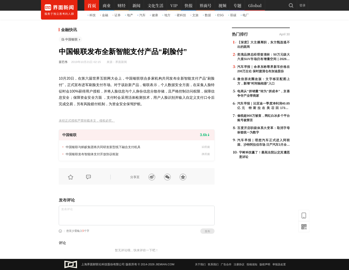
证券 (117, 15)
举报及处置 (279, 264)
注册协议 (239, 264)
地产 (129, 15)
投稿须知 (252, 264)
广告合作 (226, 264)
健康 (154, 15)
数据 (207, 15)
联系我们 (213, 264)
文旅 (195, 15)
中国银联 (71, 39)
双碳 (232, 15)
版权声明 (265, 264)
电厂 (245, 15)
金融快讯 (69, 30)
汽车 (142, 15)
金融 (104, 15)
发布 (207, 231)
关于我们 (200, 264)
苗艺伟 (63, 62)
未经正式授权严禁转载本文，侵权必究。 (87, 120)
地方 (166, 15)
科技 (92, 15)
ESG (219, 15)
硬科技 (180, 15)
